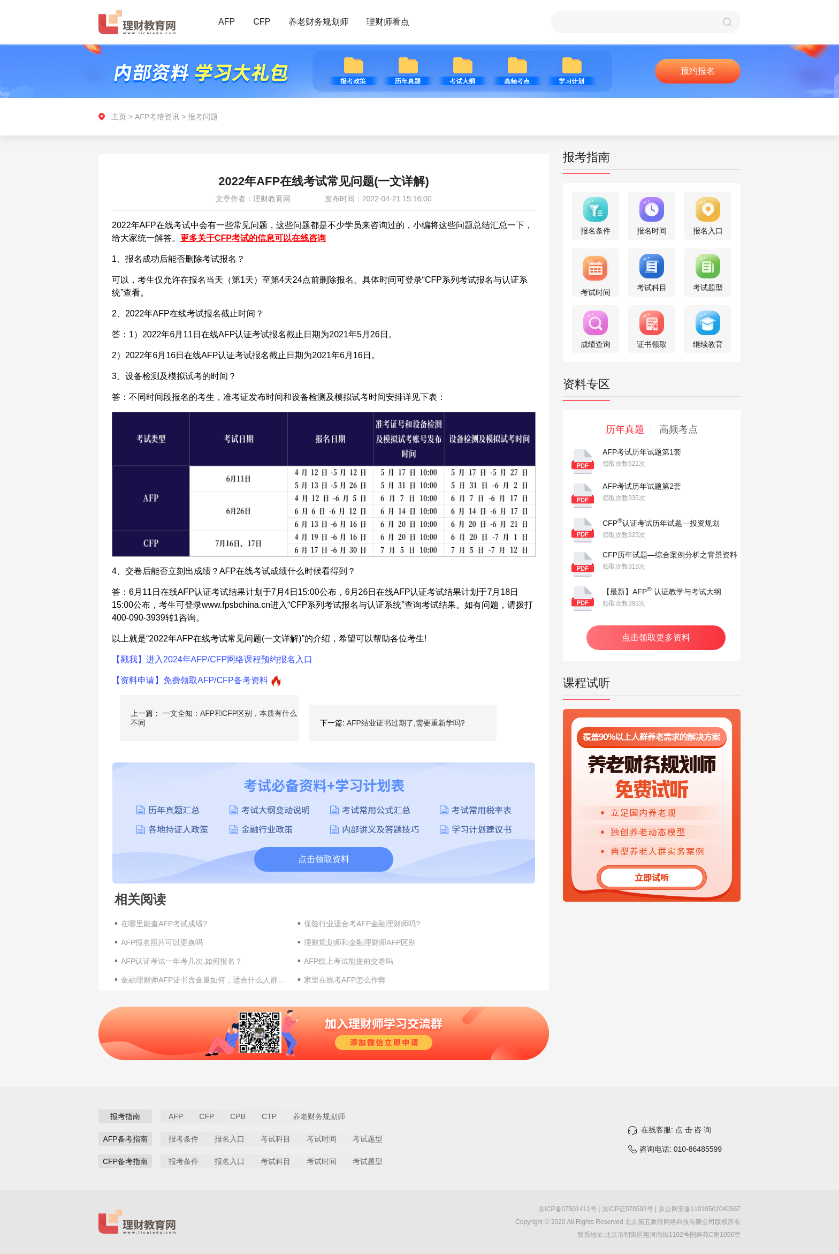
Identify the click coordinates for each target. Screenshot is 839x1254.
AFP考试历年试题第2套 (641, 486)
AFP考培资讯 (157, 116)
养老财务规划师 (318, 21)
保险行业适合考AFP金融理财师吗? (362, 923)
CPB (238, 1116)
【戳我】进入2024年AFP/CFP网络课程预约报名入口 (212, 659)
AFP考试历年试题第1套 (641, 452)
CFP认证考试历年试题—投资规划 (661, 523)
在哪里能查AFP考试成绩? (164, 923)
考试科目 (276, 1139)
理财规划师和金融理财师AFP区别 (360, 942)
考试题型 (368, 1139)
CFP (261, 21)
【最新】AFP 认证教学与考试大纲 (661, 591)
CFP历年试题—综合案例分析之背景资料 (669, 554)
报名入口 (230, 1139)
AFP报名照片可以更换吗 (162, 942)
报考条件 (184, 1139)
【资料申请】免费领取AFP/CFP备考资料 (190, 680)
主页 (118, 116)
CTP (269, 1116)
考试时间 (322, 1139)
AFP (226, 21)
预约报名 (698, 70)
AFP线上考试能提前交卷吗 (348, 961)
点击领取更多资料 (656, 637)
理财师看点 (388, 21)
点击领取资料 (323, 859)
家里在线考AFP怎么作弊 (345, 980)
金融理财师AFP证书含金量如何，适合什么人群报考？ (204, 980)
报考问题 (203, 116)
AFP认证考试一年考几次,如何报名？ (181, 961)
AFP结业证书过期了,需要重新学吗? (406, 723)
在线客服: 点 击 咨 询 (676, 1129)
